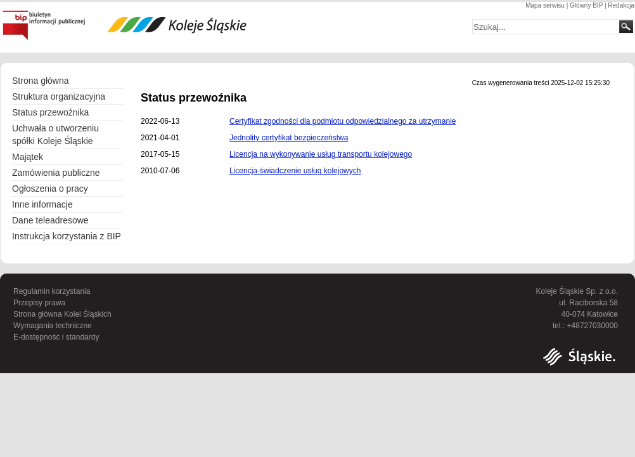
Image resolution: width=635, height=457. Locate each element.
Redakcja (621, 5)
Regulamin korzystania (51, 291)
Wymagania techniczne (52, 325)
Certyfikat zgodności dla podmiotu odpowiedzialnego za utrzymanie (342, 121)
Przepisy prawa (39, 302)
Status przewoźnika (50, 112)
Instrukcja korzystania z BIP (66, 236)
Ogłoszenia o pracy (50, 188)
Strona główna (40, 81)
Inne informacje (42, 204)
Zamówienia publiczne (56, 173)
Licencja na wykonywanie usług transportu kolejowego (320, 154)
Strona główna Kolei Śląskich (62, 314)
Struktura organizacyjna (63, 97)
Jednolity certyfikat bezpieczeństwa (288, 137)
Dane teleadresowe (50, 220)
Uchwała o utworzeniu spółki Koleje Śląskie (55, 134)
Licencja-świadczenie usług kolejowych (295, 170)
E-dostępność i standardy (56, 337)
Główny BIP (586, 5)
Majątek (27, 157)
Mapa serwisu (545, 5)
